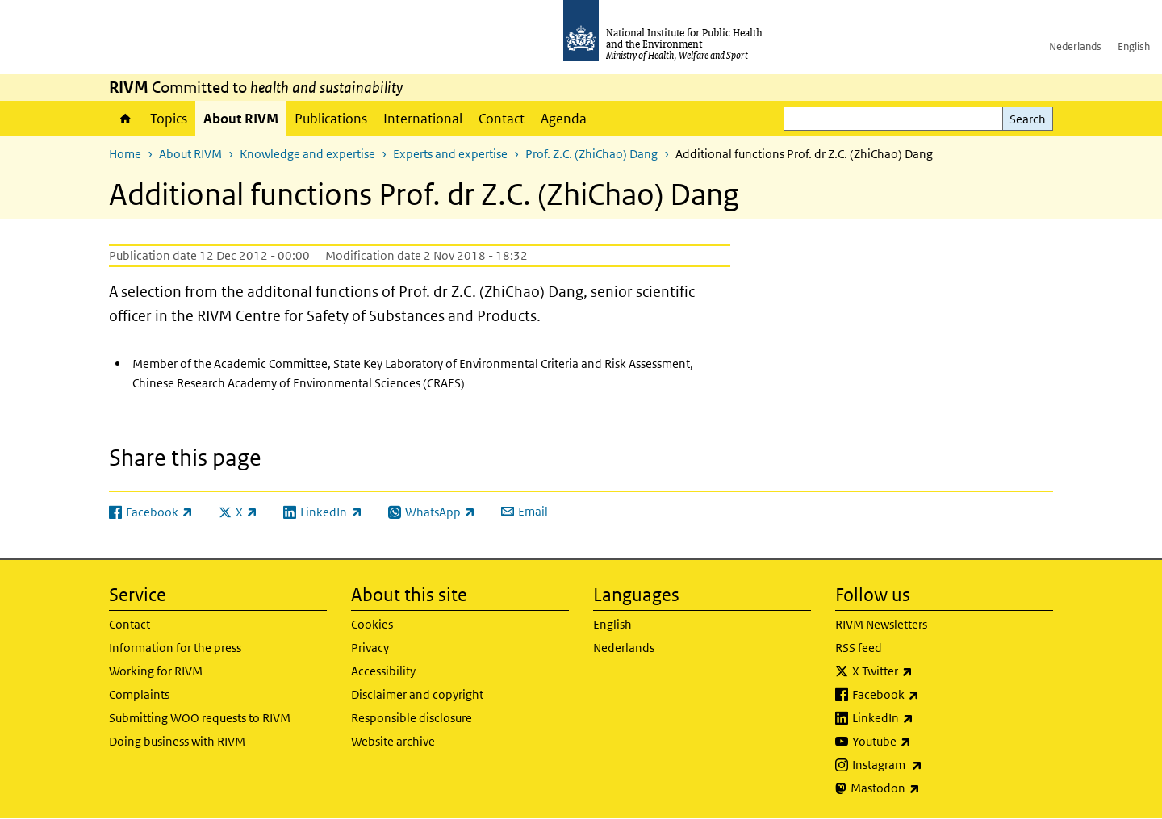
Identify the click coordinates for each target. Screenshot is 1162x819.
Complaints (139, 694)
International (422, 118)
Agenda (564, 118)
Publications (331, 118)
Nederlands (1075, 46)
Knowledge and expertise (307, 153)
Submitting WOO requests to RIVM (199, 717)
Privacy (370, 647)
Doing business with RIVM (177, 741)
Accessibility (383, 671)
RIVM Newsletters (881, 624)
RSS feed (858, 647)
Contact (502, 118)
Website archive (393, 741)
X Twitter (924, 671)
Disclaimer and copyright (417, 694)
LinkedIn (925, 718)
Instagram (929, 765)
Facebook (928, 694)
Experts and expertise (450, 153)
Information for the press (175, 647)
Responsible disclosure (411, 717)
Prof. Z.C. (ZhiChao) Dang (591, 153)
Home (125, 118)
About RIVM (240, 118)
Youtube (924, 741)
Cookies (372, 624)
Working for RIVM (156, 671)
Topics (168, 118)
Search (1027, 119)
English (1134, 46)
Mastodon (928, 788)
